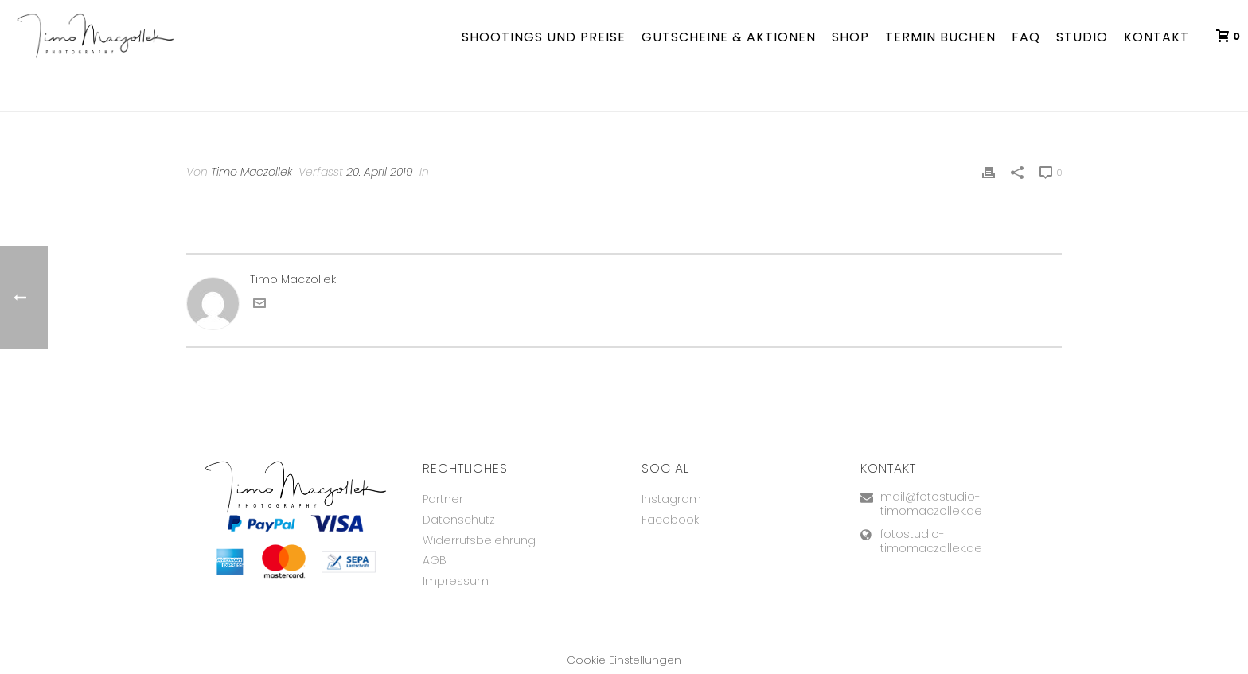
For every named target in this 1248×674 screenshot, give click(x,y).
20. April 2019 (379, 172)
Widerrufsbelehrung (479, 540)
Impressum (456, 581)
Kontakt (1156, 37)
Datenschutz (459, 520)
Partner (443, 499)
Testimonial (1016, 97)
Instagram (671, 499)
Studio (1082, 37)
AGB (435, 560)
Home (964, 97)
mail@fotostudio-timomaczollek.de (931, 503)
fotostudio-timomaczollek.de (931, 541)
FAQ (1026, 37)
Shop (850, 37)
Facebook (670, 520)
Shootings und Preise (544, 37)
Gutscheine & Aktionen (729, 37)
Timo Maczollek (251, 172)
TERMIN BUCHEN (940, 37)
